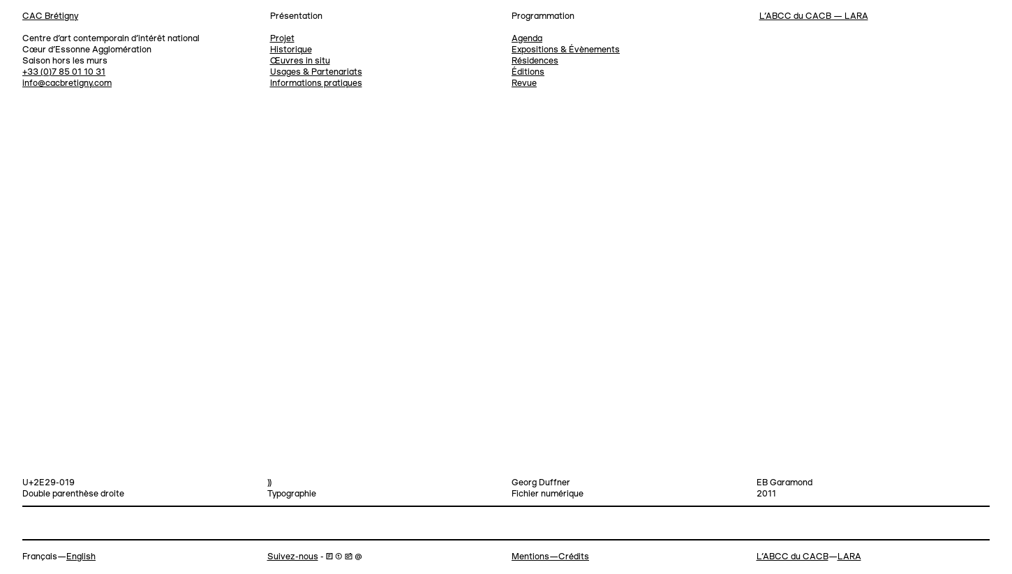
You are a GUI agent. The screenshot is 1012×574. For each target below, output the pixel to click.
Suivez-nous (292, 557)
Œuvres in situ (300, 61)
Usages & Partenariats (316, 72)
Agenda (527, 39)
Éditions (528, 72)
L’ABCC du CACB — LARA (813, 16)
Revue (524, 83)
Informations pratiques (316, 83)
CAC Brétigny (50, 16)
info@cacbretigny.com (67, 83)
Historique (291, 50)
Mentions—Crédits (550, 557)
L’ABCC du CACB (792, 557)
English (81, 557)
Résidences (535, 61)
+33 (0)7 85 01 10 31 (63, 72)
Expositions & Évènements (566, 50)
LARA (849, 557)
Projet (282, 39)
